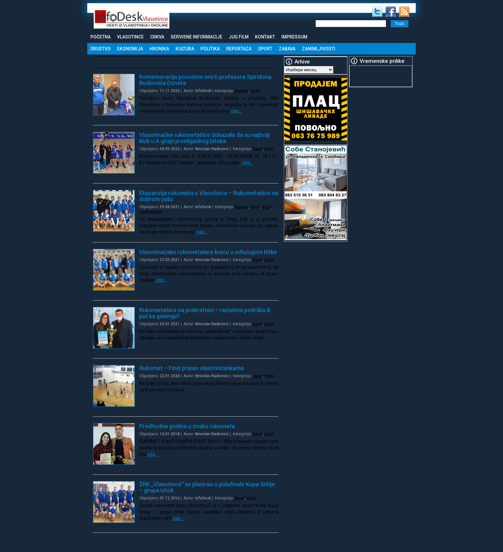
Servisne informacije (196, 36)
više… (236, 111)
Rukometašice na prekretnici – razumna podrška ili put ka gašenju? (204, 313)
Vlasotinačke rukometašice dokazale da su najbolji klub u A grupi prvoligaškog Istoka (204, 138)
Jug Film (239, 36)
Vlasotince (130, 36)
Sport (265, 48)
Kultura (184, 48)
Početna (100, 36)
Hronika (159, 48)
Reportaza (239, 48)
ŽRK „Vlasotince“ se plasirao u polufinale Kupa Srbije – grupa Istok (207, 487)
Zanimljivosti (318, 48)
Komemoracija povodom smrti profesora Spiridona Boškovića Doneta (205, 79)
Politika (210, 48)
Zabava (287, 48)
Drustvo (100, 48)
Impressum (294, 36)
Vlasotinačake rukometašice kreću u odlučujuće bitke (208, 252)
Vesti (255, 91)
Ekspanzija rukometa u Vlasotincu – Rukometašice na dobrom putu (208, 196)
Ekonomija (130, 48)
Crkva (157, 36)
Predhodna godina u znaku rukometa (187, 426)
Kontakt (265, 36)
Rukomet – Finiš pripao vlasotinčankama (191, 368)
